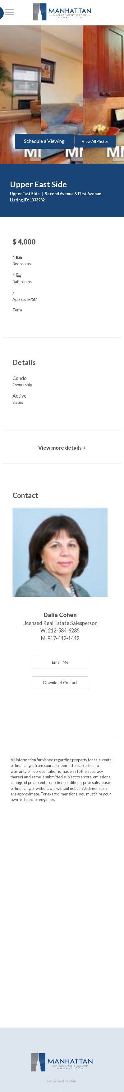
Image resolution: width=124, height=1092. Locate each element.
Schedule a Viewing (44, 141)
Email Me (60, 662)
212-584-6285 (64, 630)
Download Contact (60, 682)
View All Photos (95, 141)
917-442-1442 (63, 638)
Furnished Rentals (62, 1081)
